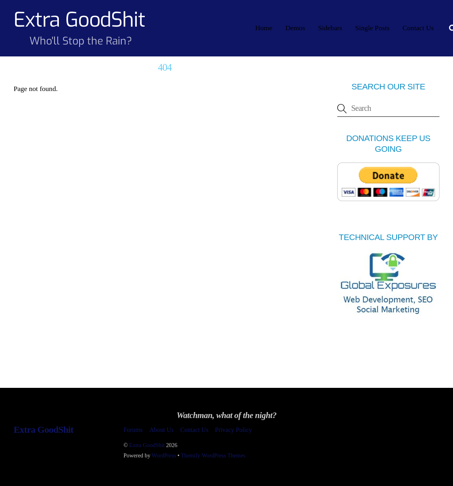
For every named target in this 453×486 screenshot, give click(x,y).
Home (263, 28)
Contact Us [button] (194, 429)
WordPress (164, 455)
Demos (295, 28)
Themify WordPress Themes (213, 455)
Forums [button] (132, 429)
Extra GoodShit (147, 445)
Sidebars (330, 28)
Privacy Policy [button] (233, 429)
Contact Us (418, 28)
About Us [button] (161, 429)
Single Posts (372, 28)
